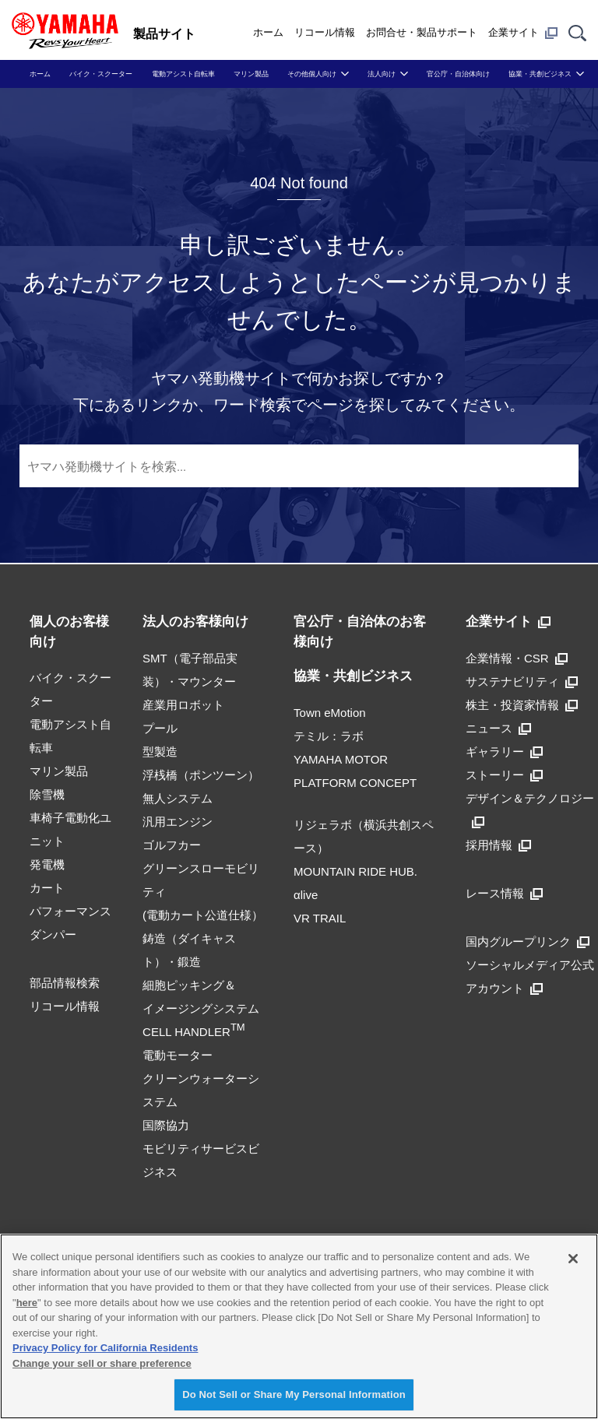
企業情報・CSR (517, 658)
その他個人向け (311, 74)
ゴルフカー (171, 845)
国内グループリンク (527, 941)
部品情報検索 (65, 982)
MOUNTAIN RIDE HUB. (355, 871)
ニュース (498, 728)
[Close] (573, 1259)
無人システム (177, 798)
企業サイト (523, 32)
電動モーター (177, 1055)
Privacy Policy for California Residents (105, 1348)
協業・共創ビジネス (540, 74)
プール (160, 728)
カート (47, 887)
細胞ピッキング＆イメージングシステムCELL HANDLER (200, 1008)
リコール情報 (324, 32)
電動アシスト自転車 (183, 74)
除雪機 (47, 794)
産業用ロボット (183, 704)
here (26, 1302)
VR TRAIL (320, 918)
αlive (306, 894)
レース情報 (504, 893)
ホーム (268, 32)
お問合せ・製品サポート (421, 32)
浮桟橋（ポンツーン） (200, 775)
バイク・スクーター (100, 74)
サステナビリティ (522, 681)
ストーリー (504, 775)
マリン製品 (251, 74)
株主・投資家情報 (522, 704)
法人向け (382, 74)
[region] (299, 1326)
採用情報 (498, 845)
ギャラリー (504, 751)
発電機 (47, 864)
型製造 (160, 751)
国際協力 (165, 1125)
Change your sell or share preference (102, 1363)
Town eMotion (330, 712)
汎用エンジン (177, 821)
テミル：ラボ (329, 736)
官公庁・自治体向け (458, 74)
